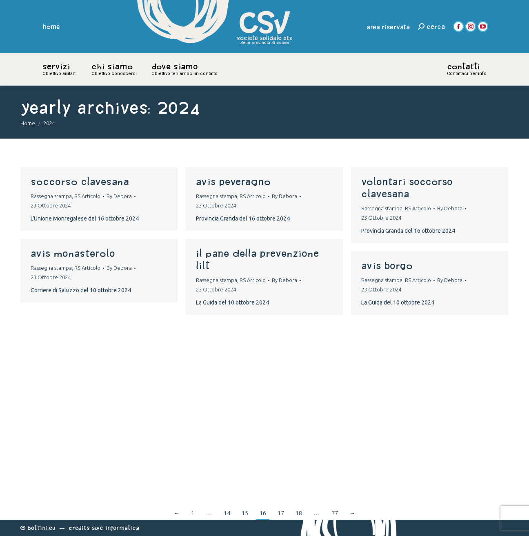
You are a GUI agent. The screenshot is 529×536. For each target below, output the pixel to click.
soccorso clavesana (80, 181)
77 (334, 513)
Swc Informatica (115, 528)
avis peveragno (233, 181)
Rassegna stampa (51, 196)
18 (299, 513)
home (51, 26)
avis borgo (387, 265)
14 (227, 513)
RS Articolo (87, 196)
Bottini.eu (41, 528)
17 (281, 513)
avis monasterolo (73, 253)
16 (263, 513)
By (119, 196)
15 (245, 513)
